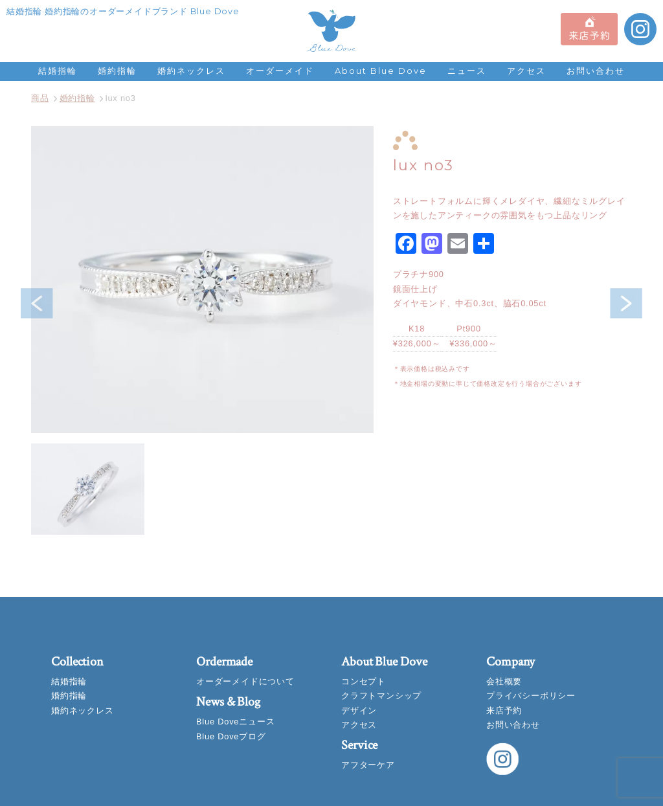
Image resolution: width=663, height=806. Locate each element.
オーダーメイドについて (245, 681)
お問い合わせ (596, 71)
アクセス (526, 71)
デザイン (359, 710)
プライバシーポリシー (531, 695)
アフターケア (368, 765)
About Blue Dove (381, 71)
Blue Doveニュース (235, 721)
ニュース (466, 71)
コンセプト (363, 681)
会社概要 (504, 681)
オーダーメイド (280, 71)
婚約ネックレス (191, 71)
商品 (40, 98)
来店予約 (504, 710)
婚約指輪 (117, 71)
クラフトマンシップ (381, 695)
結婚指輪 (57, 71)
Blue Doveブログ (231, 736)
